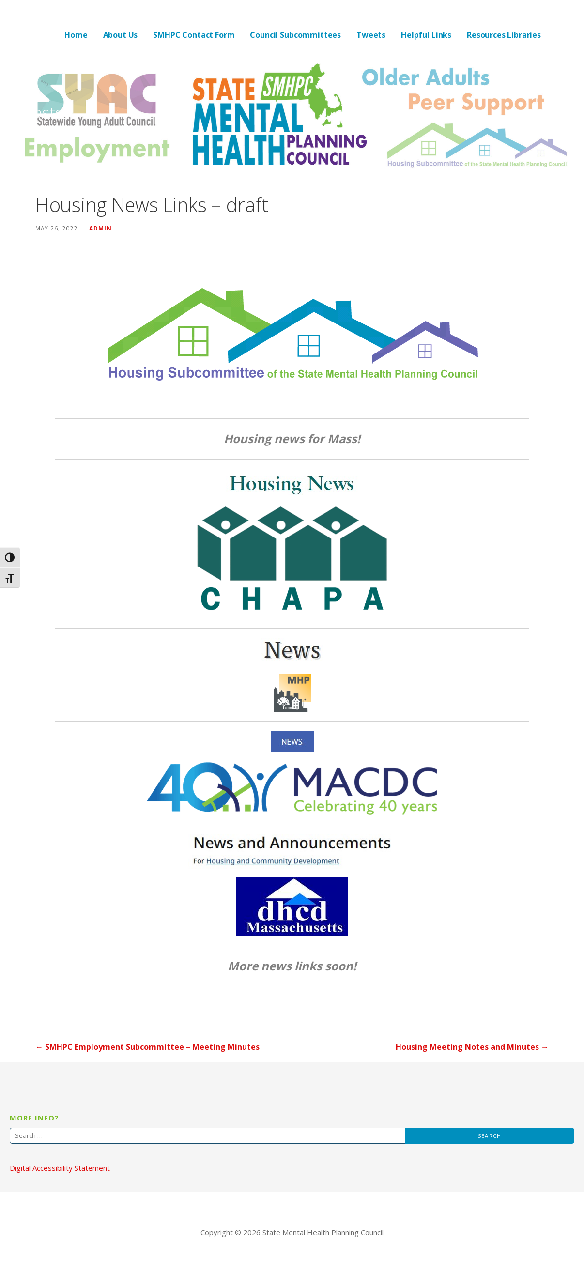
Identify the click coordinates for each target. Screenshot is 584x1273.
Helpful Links (426, 35)
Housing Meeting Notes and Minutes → (472, 1047)
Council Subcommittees (295, 35)
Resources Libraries (504, 35)
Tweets (370, 35)
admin (100, 228)
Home (75, 35)
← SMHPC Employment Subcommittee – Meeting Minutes (147, 1047)
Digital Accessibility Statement (60, 1168)
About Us (120, 35)
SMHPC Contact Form (193, 35)
